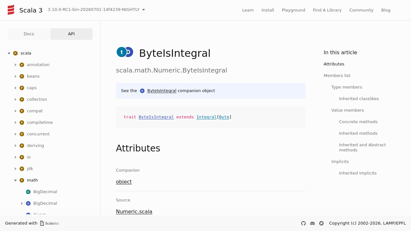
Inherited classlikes (359, 98)
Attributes (334, 64)
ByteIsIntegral (162, 90)
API (71, 33)
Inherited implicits (358, 173)
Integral (207, 117)
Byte (224, 117)
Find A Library (327, 10)
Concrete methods (358, 121)
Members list (337, 75)
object (124, 182)
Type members (346, 87)
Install (268, 10)
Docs (29, 33)
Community (361, 10)
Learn (248, 10)
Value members (347, 110)
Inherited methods (358, 133)
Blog (385, 10)
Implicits (340, 161)
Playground (293, 10)
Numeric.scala (134, 212)
